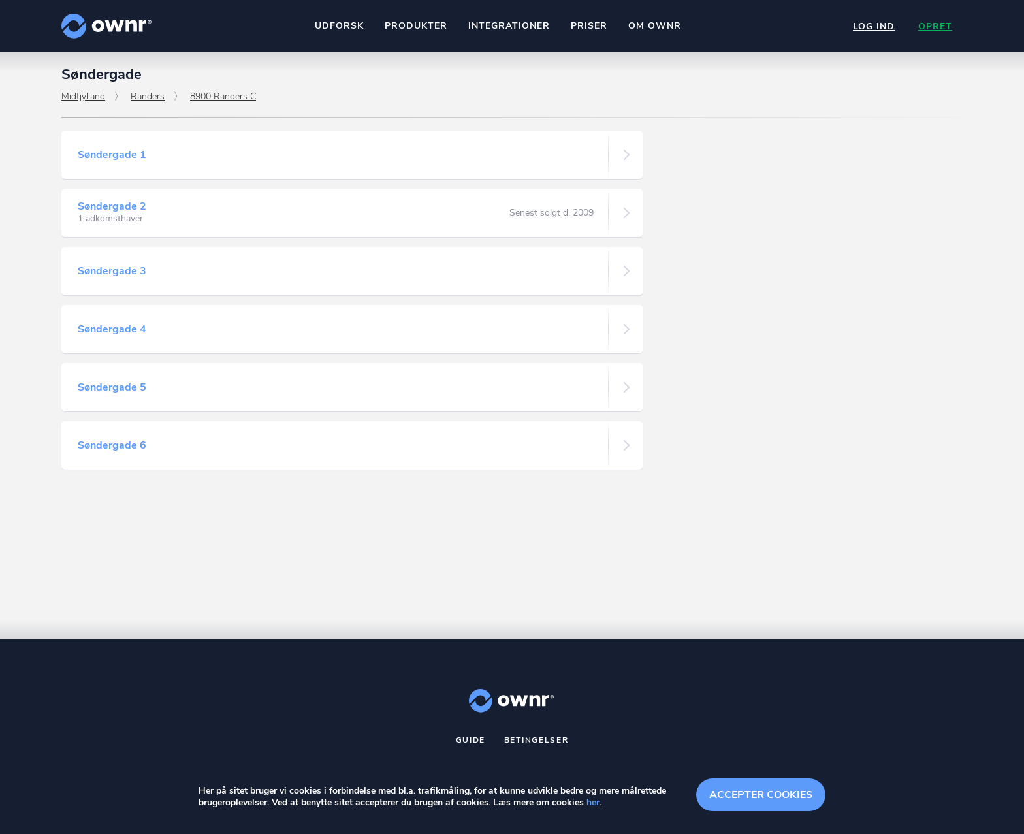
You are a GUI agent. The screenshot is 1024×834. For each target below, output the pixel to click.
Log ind (874, 26)
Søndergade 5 (112, 387)
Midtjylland (83, 96)
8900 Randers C (223, 96)
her (593, 802)
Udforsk (339, 26)
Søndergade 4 (112, 329)
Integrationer (509, 26)
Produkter (416, 26)
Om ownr (654, 26)
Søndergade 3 (112, 271)
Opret (935, 26)
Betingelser (536, 740)
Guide (471, 740)
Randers (148, 96)
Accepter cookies (760, 795)
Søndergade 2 (112, 206)
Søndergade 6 (112, 445)
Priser (589, 26)
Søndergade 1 (112, 155)
